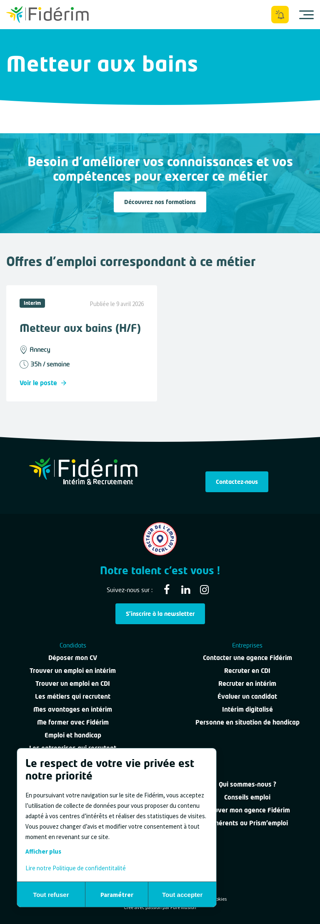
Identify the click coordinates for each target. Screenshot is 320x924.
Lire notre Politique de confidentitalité (75, 868)
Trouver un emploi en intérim (73, 670)
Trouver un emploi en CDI (72, 683)
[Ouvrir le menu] (306, 14)
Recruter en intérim (247, 683)
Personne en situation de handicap (247, 722)
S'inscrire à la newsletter (160, 613)
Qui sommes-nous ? (247, 784)
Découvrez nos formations (160, 201)
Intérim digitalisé (247, 709)
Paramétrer (116, 895)
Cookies (218, 899)
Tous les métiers (28, 47)
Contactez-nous (237, 481)
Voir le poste (43, 382)
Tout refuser (51, 894)
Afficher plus (43, 851)
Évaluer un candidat (247, 696)
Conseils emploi (247, 797)
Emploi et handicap (73, 735)
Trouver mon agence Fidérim (247, 810)
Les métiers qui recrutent (72, 696)
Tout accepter (182, 894)
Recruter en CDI (247, 670)
